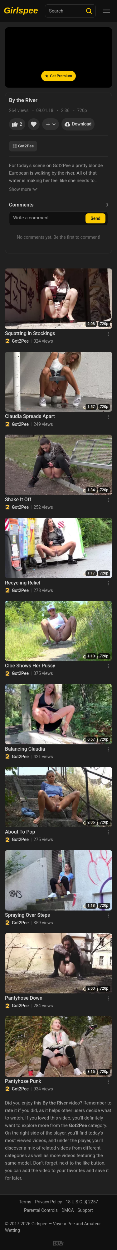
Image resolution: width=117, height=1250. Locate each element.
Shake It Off (18, 500)
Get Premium (58, 76)
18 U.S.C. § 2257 (82, 1201)
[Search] (89, 11)
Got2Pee (23, 146)
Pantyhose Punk (23, 1081)
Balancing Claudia (25, 749)
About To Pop (20, 832)
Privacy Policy (48, 1201)
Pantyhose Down (23, 998)
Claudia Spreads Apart (30, 416)
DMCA (67, 1210)
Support (85, 1210)
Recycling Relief (23, 583)
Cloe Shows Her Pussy (30, 666)
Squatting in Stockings (30, 333)
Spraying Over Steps (27, 915)
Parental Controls (41, 1210)
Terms (25, 1201)
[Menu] (106, 11)
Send (95, 218)
